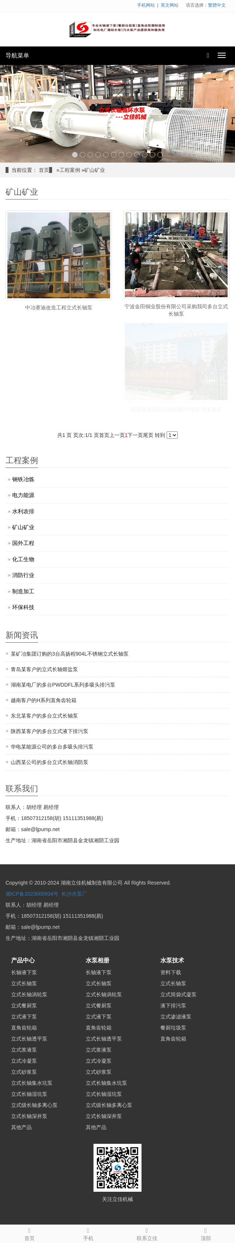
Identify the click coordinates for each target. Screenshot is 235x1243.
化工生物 (23, 559)
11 (152, 154)
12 (160, 154)
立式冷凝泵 (24, 1061)
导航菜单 (17, 55)
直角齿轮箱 (24, 1028)
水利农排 (23, 511)
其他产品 (21, 1127)
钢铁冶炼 (23, 479)
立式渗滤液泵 (175, 1017)
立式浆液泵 (24, 1050)
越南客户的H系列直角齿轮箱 (43, 700)
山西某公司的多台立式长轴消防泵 (49, 762)
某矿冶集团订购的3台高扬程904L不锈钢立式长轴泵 (70, 654)
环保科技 (23, 607)
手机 (88, 1233)
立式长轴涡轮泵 (29, 994)
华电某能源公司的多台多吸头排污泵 (52, 747)
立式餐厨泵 (24, 1005)
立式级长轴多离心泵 (34, 1105)
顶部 (205, 1233)
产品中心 (23, 960)
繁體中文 (217, 5)
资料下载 (170, 972)
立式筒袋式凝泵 (178, 994)
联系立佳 (146, 1233)
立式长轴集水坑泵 (31, 1083)
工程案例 (69, 170)
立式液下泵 (24, 1017)
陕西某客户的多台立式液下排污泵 (49, 731)
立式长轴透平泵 (29, 1039)
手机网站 (146, 5)
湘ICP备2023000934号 (32, 894)
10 (144, 154)
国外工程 (23, 543)
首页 (44, 170)
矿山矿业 (94, 170)
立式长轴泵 (24, 983)
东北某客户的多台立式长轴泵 (44, 716)
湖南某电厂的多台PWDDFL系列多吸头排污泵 (63, 685)
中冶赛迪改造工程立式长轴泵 (58, 307)
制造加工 (23, 591)
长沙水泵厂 (74, 894)
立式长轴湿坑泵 (29, 1094)
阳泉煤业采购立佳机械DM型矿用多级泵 (176, 409)
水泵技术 (172, 960)
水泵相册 (97, 960)
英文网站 (169, 5)
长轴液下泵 (24, 972)
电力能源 (23, 495)
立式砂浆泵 (24, 1072)
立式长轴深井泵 (29, 1116)
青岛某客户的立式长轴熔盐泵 (44, 669)
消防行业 (23, 575)
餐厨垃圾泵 (173, 1028)
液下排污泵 (173, 1005)
